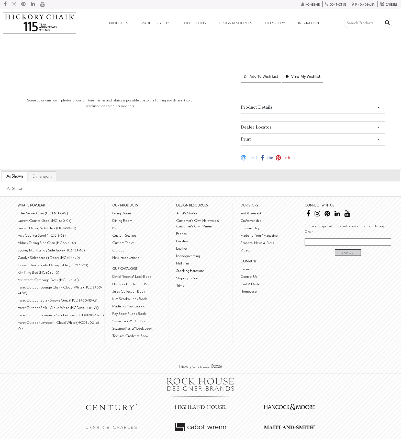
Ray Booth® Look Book (129, 314)
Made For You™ (155, 23)
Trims (180, 285)
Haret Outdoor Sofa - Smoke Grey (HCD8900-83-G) (57, 300)
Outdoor (119, 250)
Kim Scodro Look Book (129, 299)
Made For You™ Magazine (258, 235)
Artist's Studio (186, 213)
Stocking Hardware (190, 271)
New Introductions (125, 258)
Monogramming (188, 256)
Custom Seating (124, 235)
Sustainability (249, 228)
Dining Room (122, 221)
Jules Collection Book (128, 291)
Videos (245, 250)
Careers (246, 269)
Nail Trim (182, 263)
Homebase (248, 291)
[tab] (14, 176)
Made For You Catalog (128, 306)
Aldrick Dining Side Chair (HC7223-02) (47, 243)
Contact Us (248, 277)
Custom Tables (123, 243)
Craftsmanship (251, 221)
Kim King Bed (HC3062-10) (38, 272)
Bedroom (119, 228)
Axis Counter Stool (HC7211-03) (42, 235)
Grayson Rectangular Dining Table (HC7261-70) (53, 265)
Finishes (182, 241)
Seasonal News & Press (257, 243)
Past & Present (250, 213)
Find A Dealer (250, 284)
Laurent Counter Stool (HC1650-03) (45, 221)
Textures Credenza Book (130, 336)
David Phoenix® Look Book (131, 277)
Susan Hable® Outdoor (129, 321)
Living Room (121, 213)
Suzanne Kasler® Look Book (132, 328)
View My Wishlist (302, 76)
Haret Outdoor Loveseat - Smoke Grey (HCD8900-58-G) (61, 315)
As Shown (14, 176)
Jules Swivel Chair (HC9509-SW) (43, 213)
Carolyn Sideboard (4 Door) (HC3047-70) (49, 258)
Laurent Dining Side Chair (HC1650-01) (47, 228)
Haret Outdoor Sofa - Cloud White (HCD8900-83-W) (58, 308)
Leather (181, 248)
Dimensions (42, 176)
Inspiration (308, 23)
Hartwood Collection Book (132, 284)
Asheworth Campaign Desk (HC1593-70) (48, 280)
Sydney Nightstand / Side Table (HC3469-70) (51, 250)
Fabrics (181, 234)
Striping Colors (187, 278)
